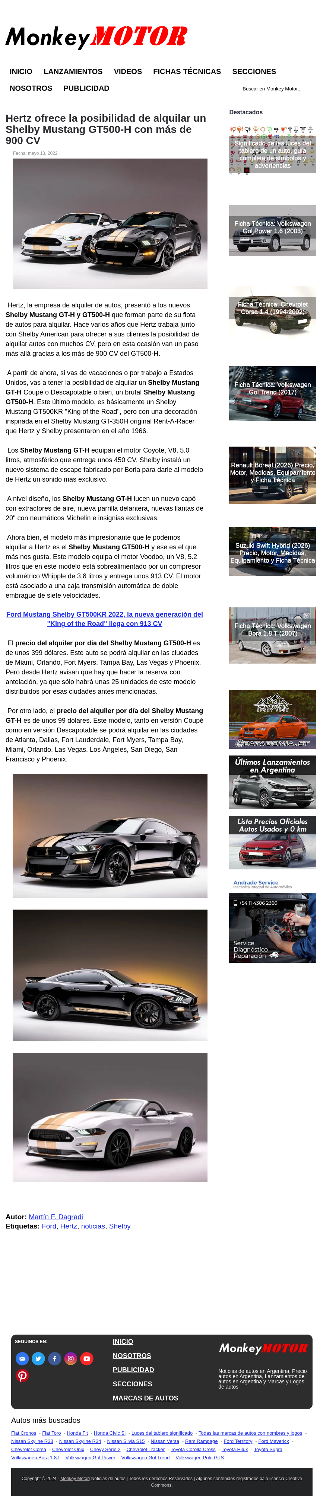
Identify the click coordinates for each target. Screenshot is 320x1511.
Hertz (68, 1226)
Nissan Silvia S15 (126, 1441)
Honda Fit (77, 1433)
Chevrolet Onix (68, 1449)
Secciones (254, 71)
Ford (49, 1226)
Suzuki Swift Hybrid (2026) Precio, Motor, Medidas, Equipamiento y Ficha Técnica (273, 553)
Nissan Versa (165, 1441)
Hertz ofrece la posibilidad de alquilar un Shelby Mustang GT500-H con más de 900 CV (106, 129)
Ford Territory (238, 1441)
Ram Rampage (201, 1441)
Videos (128, 71)
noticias (93, 1226)
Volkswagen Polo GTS (200, 1457)
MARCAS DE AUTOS (145, 1398)
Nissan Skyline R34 (80, 1441)
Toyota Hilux (235, 1449)
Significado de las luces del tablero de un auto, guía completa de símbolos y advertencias (273, 154)
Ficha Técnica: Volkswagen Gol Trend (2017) (272, 388)
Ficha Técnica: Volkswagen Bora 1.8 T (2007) (272, 629)
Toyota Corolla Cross (193, 1449)
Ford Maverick (274, 1441)
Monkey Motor (74, 1478)
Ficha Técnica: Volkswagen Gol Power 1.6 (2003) (272, 227)
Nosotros (31, 88)
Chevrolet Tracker (145, 1449)
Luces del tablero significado (162, 1433)
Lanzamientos (73, 71)
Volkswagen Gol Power (90, 1457)
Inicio (21, 71)
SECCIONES (132, 1384)
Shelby (120, 1226)
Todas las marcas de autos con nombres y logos (250, 1433)
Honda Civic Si (110, 1433)
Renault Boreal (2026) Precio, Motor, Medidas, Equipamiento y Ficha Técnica (273, 472)
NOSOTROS (132, 1356)
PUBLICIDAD (133, 1370)
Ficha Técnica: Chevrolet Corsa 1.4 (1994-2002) (273, 308)
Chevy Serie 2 (105, 1449)
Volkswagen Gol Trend (145, 1457)
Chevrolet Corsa (28, 1449)
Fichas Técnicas (187, 71)
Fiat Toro (51, 1433)
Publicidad (86, 88)
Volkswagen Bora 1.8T (35, 1457)
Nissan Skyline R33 (32, 1441)
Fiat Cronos (23, 1433)
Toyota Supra (268, 1449)
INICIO (123, 1341)
